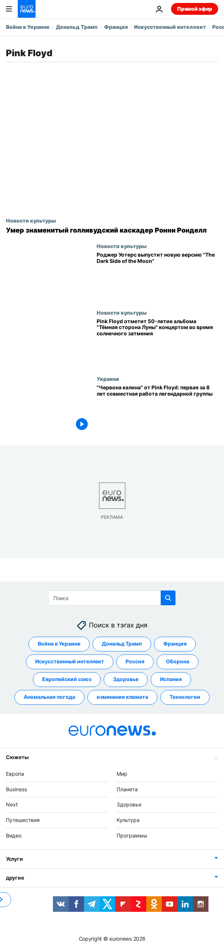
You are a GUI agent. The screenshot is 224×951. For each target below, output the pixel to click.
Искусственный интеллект (170, 27)
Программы (132, 835)
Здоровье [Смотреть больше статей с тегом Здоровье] (125, 679)
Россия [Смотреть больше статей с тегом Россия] (135, 661)
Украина (108, 379)
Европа (15, 774)
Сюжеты (17, 757)
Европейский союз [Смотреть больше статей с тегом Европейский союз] (66, 679)
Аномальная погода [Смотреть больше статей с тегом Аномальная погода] (49, 697)
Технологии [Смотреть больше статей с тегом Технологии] (185, 697)
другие (15, 877)
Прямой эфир (194, 9)
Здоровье (129, 804)
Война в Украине (28, 27)
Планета (127, 789)
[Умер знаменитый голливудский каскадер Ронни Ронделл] (112, 230)
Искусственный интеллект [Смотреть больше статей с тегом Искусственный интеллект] (69, 661)
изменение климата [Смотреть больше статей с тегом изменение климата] (122, 697)
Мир (122, 774)
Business (16, 789)
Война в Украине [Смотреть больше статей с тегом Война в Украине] (59, 643)
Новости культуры (31, 220)
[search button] (168, 597)
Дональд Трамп (77, 27)
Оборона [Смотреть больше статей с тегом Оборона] (177, 661)
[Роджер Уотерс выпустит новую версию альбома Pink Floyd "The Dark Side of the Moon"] (157, 276)
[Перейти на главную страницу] (27, 9)
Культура (128, 820)
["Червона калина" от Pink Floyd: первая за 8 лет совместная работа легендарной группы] (157, 409)
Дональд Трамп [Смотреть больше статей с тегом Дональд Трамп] (122, 643)
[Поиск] (112, 597)
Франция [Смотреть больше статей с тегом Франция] (175, 643)
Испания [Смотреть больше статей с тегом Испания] (171, 679)
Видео (13, 835)
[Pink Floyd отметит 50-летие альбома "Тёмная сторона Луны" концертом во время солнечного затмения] (157, 342)
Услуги (14, 859)
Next (12, 804)
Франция (116, 27)
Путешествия (23, 820)
